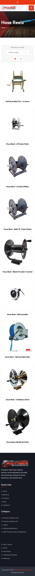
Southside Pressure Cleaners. (23, 570)
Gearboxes (6, 558)
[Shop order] (17, 52)
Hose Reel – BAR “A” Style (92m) (17, 229)
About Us (6, 495)
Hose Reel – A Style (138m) (17, 186)
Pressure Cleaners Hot (10, 521)
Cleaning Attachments (10, 528)
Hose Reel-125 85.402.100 (17, 442)
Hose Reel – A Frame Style (17, 144)
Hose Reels (7, 551)
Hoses (5, 548)
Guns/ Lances (7, 544)
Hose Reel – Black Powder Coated (17, 272)
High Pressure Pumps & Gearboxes (14, 532)
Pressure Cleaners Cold (11, 518)
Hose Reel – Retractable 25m (17, 357)
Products (6, 498)
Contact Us (6, 505)
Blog (4, 502)
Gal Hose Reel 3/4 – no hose (17, 101)
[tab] (15, 58)
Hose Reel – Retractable (17, 314)
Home (3, 28)
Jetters (5, 525)
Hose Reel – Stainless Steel (17, 399)
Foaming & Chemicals (10, 555)
